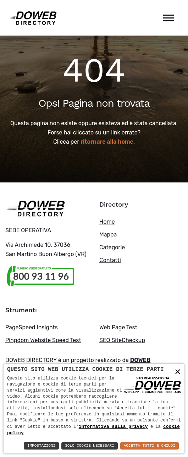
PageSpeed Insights (31, 327)
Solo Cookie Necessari (89, 445)
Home (107, 221)
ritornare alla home (107, 141)
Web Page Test (118, 327)
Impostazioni (41, 445)
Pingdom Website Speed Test (43, 340)
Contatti (110, 260)
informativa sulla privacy (113, 426)
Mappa (108, 234)
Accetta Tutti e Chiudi (149, 445)
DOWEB (140, 360)
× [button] (178, 372)
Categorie (112, 247)
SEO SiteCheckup (122, 340)
